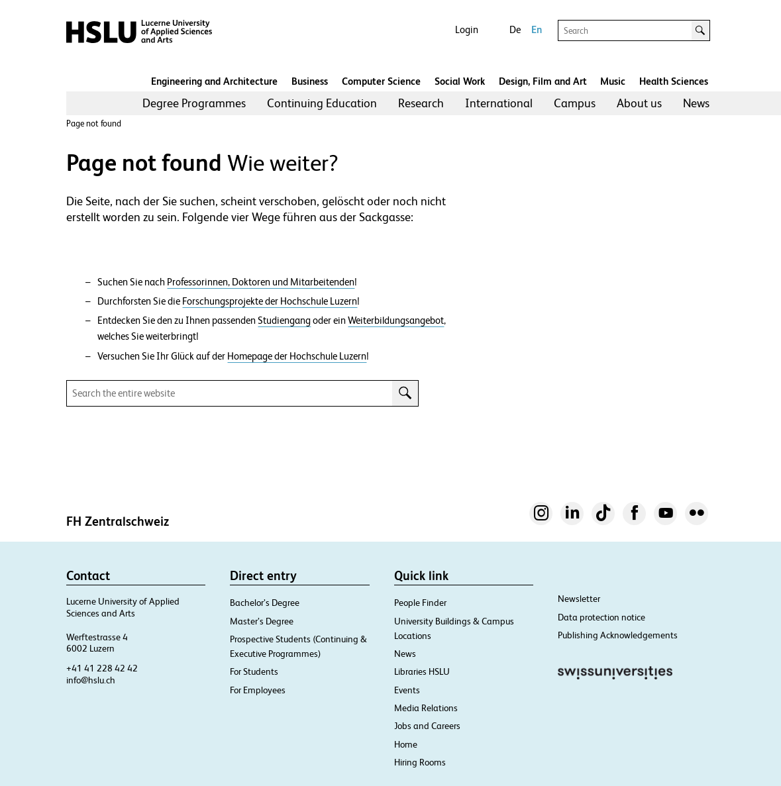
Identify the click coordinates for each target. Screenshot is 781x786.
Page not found (93, 123)
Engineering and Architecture (214, 81)
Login (466, 29)
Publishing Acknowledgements (618, 635)
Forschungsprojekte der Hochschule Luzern (269, 301)
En (536, 29)
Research (421, 103)
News (696, 103)
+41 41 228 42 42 (102, 668)
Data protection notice (601, 617)
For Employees (258, 690)
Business (309, 81)
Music (612, 81)
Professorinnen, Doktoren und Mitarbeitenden (260, 282)
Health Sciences (673, 81)
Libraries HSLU (422, 671)
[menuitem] (194, 103)
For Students (254, 671)
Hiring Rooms (420, 762)
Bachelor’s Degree (264, 602)
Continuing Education (322, 103)
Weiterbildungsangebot (396, 320)
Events (407, 690)
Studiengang (284, 320)
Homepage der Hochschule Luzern (296, 356)
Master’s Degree (261, 621)
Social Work (460, 81)
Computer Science (381, 81)
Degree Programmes (194, 103)
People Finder (420, 602)
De (515, 29)
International (499, 103)
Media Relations (426, 708)
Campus (575, 103)
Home (405, 744)
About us (639, 103)
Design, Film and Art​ (543, 81)
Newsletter (579, 598)
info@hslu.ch (90, 680)
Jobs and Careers (427, 725)
